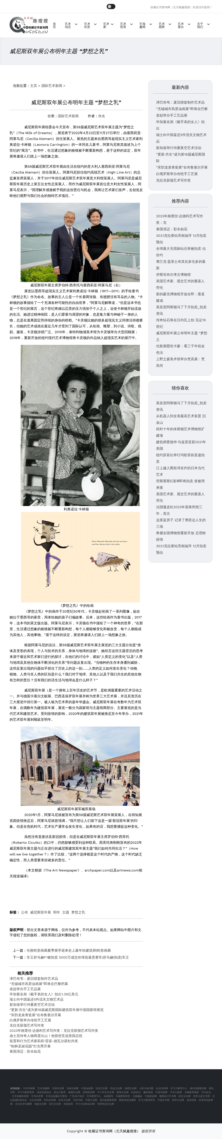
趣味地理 (148, 1092)
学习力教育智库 (26, 1092)
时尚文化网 (64, 1100)
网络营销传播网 (127, 1100)
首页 (54, 25)
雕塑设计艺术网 (167, 1096)
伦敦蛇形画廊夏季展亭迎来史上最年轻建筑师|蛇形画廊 (69, 950)
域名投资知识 (44, 1092)
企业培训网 (162, 1088)
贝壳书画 (78, 1100)
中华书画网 (29, 1088)
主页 (33, 86)
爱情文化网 (123, 1092)
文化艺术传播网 (23, 1104)
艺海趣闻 (142, 25)
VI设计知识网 (146, 1088)
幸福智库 (68, 1104)
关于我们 (200, 25)
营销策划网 (89, 1092)
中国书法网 (58, 1088)
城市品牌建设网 (198, 1088)
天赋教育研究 (123, 1096)
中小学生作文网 (105, 1092)
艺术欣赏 (87, 25)
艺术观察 (162, 25)
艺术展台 (181, 25)
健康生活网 (74, 1092)
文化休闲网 (35, 1100)
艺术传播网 (43, 1088)
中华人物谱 (176, 1092)
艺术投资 (123, 25)
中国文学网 (164, 1100)
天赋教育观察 (191, 1092)
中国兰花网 (91, 1100)
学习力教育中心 (178, 1088)
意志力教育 (60, 1092)
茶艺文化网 (55, 1104)
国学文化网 (178, 1100)
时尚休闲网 (50, 1100)
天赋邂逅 (137, 1096)
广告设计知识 (77, 1096)
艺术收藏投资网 (20, 1096)
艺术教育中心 (94, 1096)
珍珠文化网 (102, 1088)
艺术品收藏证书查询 (56, 1096)
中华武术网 (37, 1096)
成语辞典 (191, 1100)
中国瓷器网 (151, 1096)
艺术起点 (206, 1092)
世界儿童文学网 (201, 1096)
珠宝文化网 (185, 1096)
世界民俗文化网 (105, 1104)
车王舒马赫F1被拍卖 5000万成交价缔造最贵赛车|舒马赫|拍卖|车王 (78, 957)
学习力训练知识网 (85, 1104)
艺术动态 (68, 25)
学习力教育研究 (146, 1100)
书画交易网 (72, 1088)
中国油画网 (87, 1088)
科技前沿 (136, 1092)
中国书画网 (161, 1092)
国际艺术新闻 (51, 86)
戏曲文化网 (40, 1104)
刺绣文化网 (131, 1088)
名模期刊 (108, 1096)
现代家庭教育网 (108, 1100)
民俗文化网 (116, 1088)
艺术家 (106, 25)
